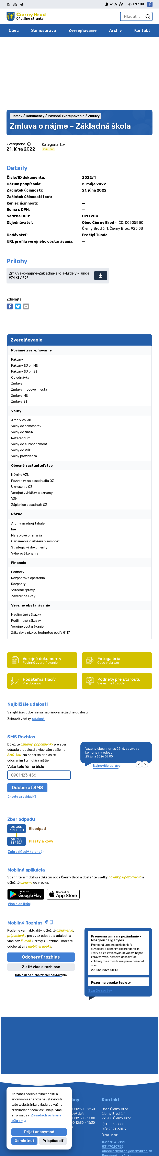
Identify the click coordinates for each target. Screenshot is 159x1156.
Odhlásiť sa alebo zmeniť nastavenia (41, 907)
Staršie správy (100, 923)
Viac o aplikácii (19, 836)
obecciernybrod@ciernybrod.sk (127, 1084)
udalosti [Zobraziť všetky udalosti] (38, 651)
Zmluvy (48, 82)
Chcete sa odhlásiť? (22, 729)
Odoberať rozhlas (41, 889)
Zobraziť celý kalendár (26, 784)
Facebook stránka (116, 1088)
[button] (139, 697)
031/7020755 (112, 1079)
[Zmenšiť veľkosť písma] (111, 4)
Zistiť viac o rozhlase (41, 899)
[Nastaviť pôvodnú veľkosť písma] (116, 4)
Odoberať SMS (27, 720)
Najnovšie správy (107, 698)
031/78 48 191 (113, 1075)
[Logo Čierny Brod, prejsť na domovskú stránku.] (26, 16)
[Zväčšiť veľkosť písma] (121, 4)
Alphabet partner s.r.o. (133, 1134)
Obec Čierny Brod (138, 1140)
